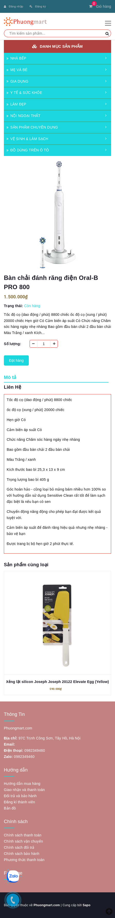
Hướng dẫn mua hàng (22, 784)
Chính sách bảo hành (21, 854)
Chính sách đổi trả (19, 847)
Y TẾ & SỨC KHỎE (24, 93)
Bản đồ (10, 808)
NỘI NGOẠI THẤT (23, 116)
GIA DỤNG (17, 81)
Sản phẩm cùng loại (26, 564)
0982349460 (34, 750)
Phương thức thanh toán (24, 860)
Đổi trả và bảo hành (20, 796)
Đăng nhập (13, 6)
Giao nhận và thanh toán (24, 790)
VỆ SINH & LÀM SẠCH (27, 139)
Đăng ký (38, 6)
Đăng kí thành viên (19, 802)
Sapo (86, 905)
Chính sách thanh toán (22, 835)
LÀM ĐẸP (16, 104)
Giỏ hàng (100, 6)
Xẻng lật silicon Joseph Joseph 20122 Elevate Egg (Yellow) (57, 682)
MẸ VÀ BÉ (17, 70)
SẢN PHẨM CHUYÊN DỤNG (32, 127)
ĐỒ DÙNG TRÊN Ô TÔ (27, 150)
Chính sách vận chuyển (23, 841)
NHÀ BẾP (16, 58)
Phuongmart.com (46, 905)
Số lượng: (12, 344)
